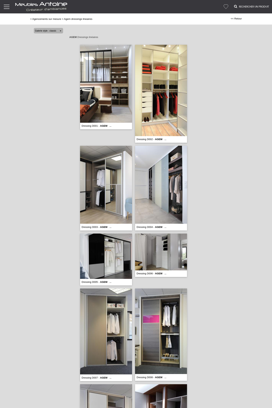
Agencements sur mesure (46, 19)
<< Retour (236, 18)
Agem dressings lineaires (78, 19)
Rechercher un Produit (251, 6)
